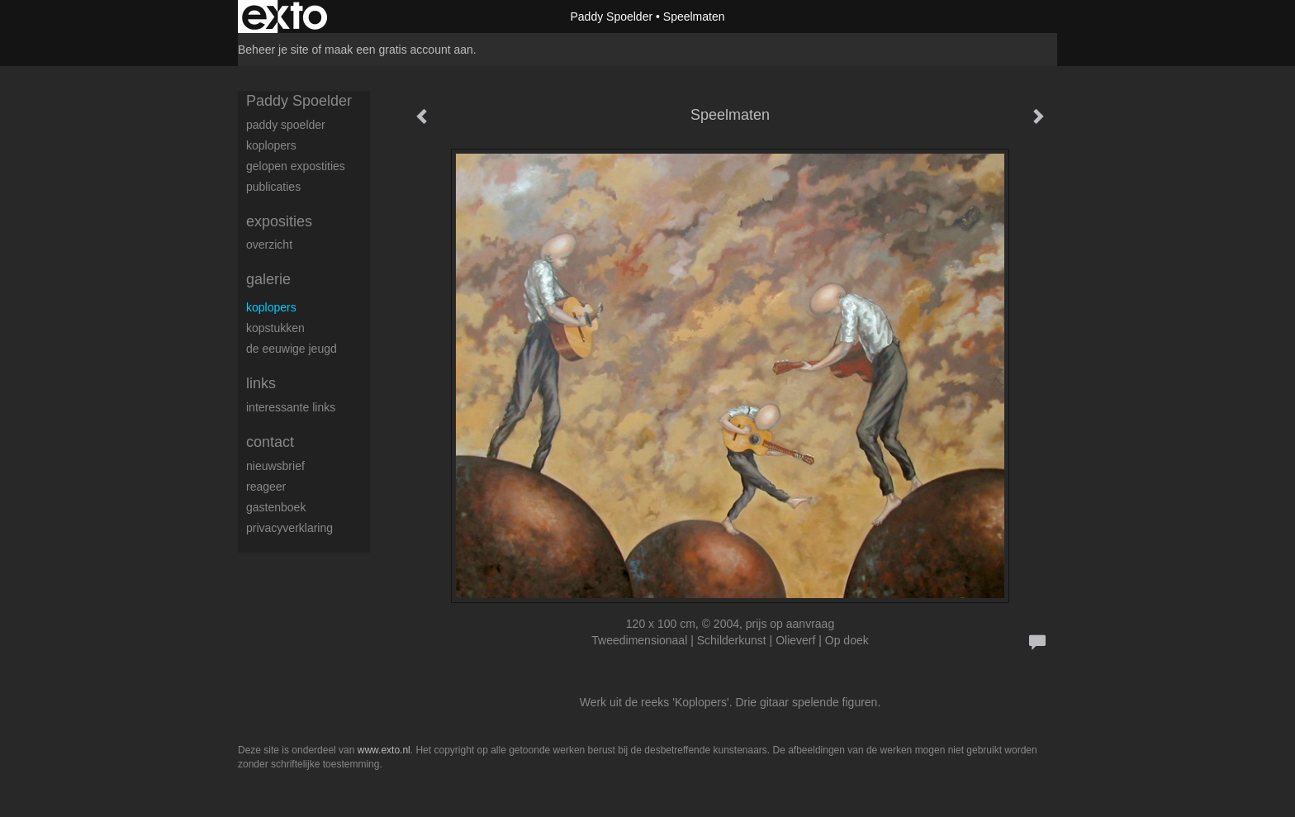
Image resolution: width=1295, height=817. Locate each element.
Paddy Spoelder (611, 16)
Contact (270, 442)
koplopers (271, 145)
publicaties (273, 186)
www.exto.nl (384, 750)
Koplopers (271, 307)
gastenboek (276, 507)
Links (261, 383)
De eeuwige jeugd (291, 348)
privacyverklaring (289, 527)
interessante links (290, 407)
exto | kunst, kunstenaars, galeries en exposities (284, 16)
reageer (266, 486)
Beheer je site (273, 49)
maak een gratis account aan (399, 49)
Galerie (268, 279)
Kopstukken (275, 328)
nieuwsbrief (275, 466)
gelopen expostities (295, 166)
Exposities (279, 221)
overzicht (269, 244)
